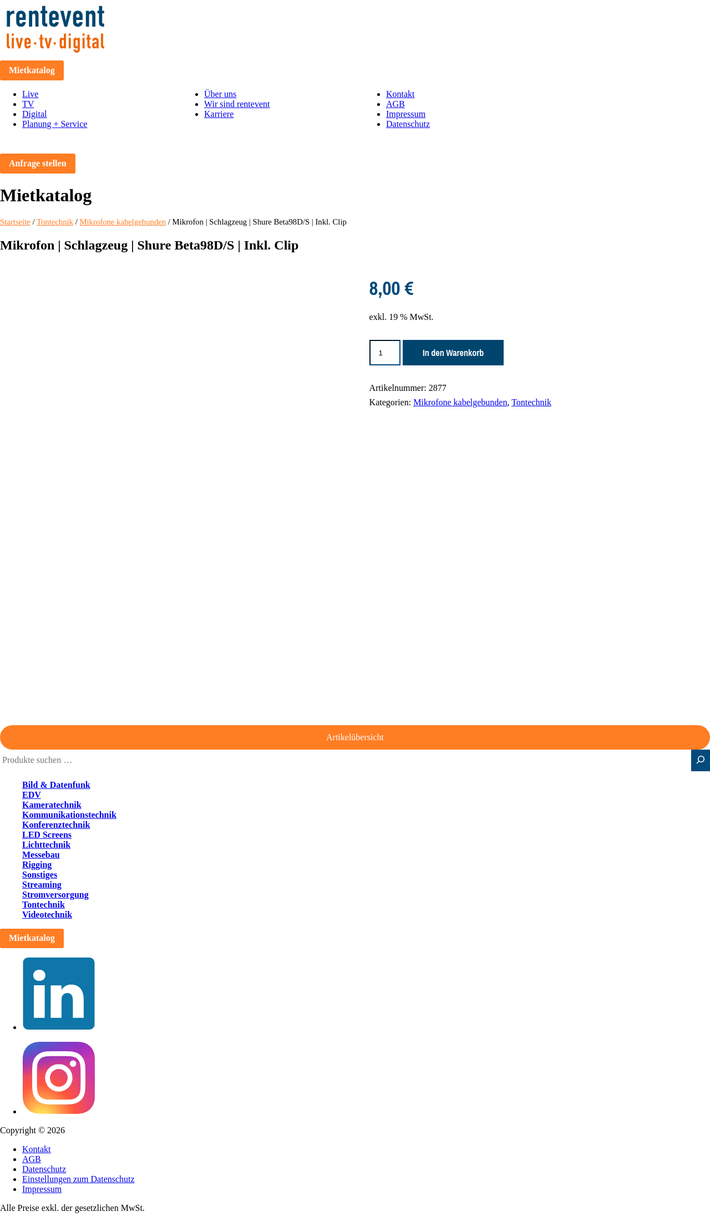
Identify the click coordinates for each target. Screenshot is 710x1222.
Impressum (405, 114)
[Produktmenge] (384, 352)
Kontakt (400, 94)
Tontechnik (55, 221)
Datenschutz (408, 124)
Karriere (219, 114)
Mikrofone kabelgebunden (122, 221)
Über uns (220, 94)
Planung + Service (54, 124)
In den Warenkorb (453, 353)
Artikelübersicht (355, 737)
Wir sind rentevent (237, 104)
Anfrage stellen (38, 163)
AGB (395, 104)
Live (30, 94)
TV (28, 104)
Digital (34, 114)
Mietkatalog (32, 70)
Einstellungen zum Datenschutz (78, 1179)
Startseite (15, 221)
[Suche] (700, 760)
